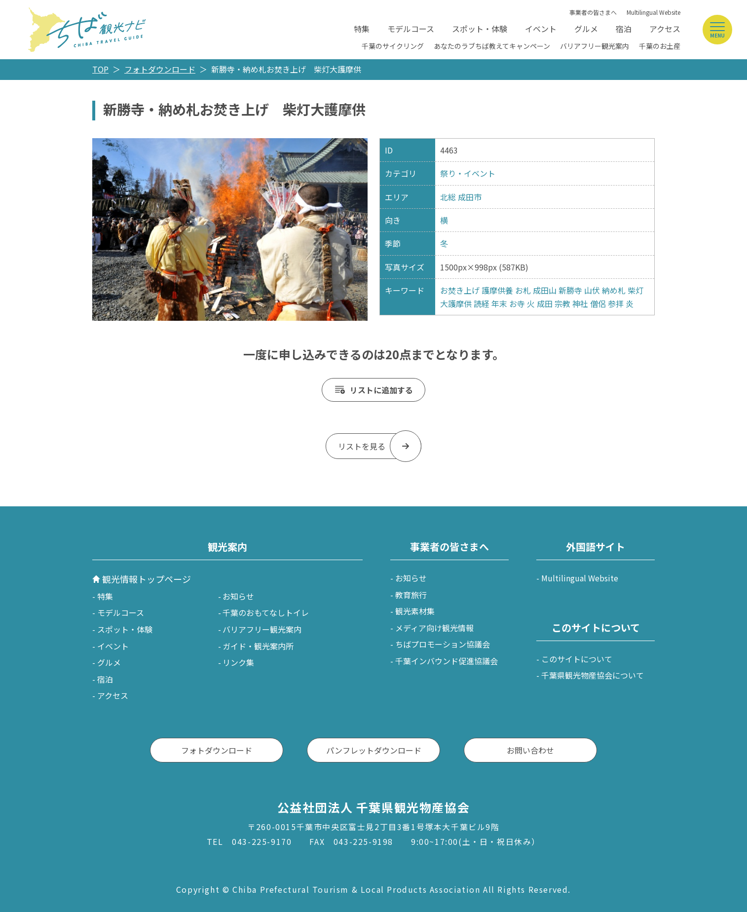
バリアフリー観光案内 (594, 46)
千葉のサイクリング (393, 46)
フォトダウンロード (159, 69)
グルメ (586, 29)
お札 (523, 290)
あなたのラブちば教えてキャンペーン (492, 46)
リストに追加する (381, 390)
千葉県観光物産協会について (592, 675)
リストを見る (361, 446)
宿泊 (624, 29)
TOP (100, 69)
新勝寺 (570, 290)
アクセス (664, 29)
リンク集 (238, 662)
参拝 (616, 303)
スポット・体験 (479, 29)
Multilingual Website (653, 12)
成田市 (470, 197)
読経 (481, 303)
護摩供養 (497, 290)
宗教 (562, 303)
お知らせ (238, 596)
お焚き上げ (460, 290)
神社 (580, 303)
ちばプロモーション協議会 (442, 644)
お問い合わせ (530, 750)
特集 (362, 29)
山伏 (592, 290)
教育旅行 (411, 595)
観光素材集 (415, 611)
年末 (499, 303)
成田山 (545, 290)
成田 (545, 303)
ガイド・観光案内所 (258, 646)
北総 (448, 197)
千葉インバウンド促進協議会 (446, 661)
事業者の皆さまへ (593, 12)
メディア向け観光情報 (434, 628)
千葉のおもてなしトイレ (266, 612)
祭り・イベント (467, 173)
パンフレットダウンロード (373, 750)
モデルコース (410, 29)
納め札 (614, 290)
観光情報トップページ (146, 578)
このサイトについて (576, 659)
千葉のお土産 (659, 46)
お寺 (517, 303)
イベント (541, 29)
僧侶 (598, 303)
